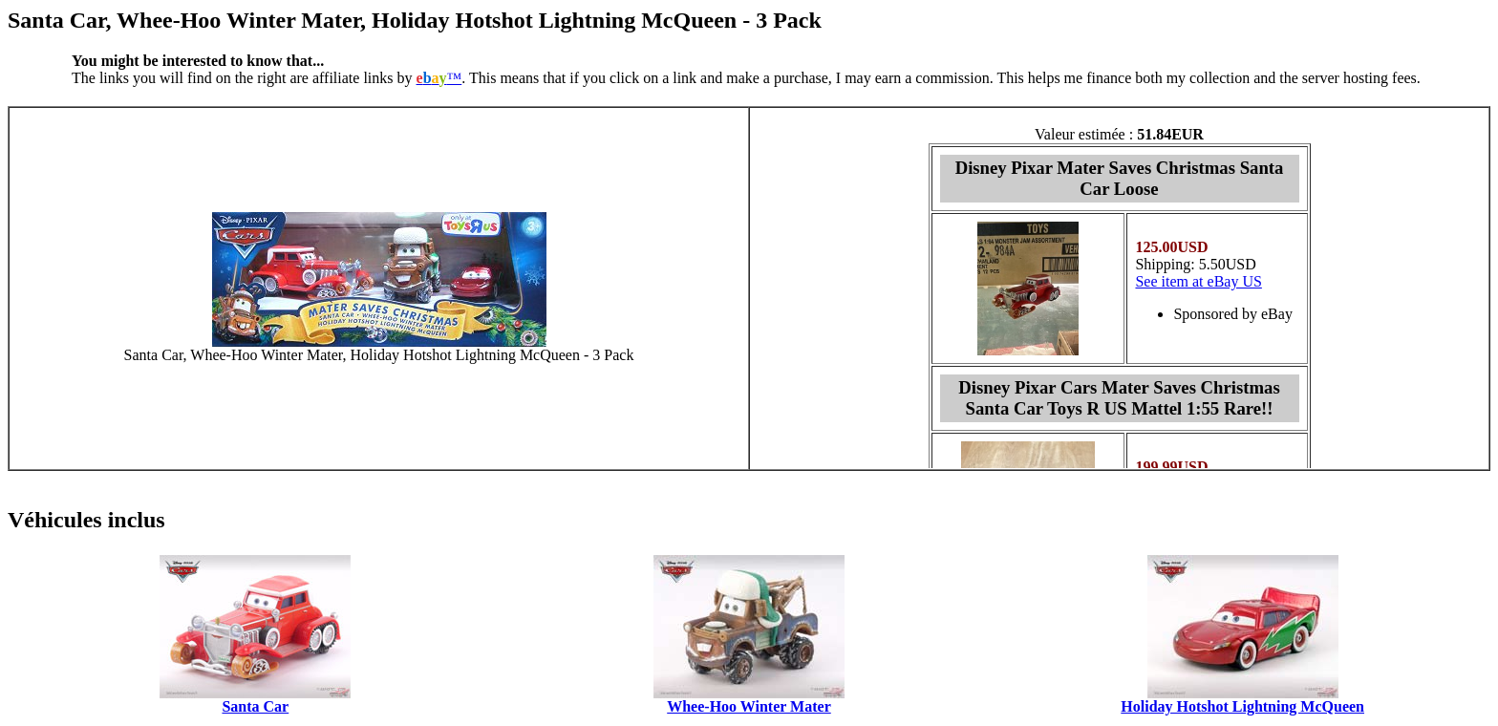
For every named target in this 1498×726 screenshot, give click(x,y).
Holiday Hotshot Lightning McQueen (1242, 706)
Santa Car (255, 706)
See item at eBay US (1198, 281)
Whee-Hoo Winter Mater (749, 706)
